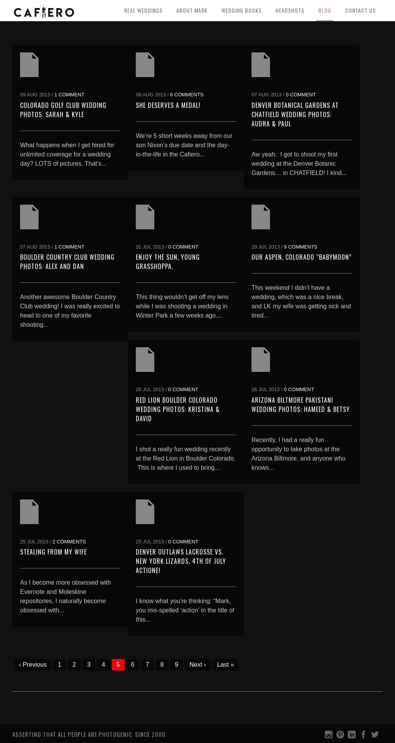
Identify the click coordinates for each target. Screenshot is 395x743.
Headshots (289, 10)
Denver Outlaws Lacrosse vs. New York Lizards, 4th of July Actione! (181, 561)
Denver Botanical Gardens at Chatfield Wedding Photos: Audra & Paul (295, 114)
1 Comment (69, 94)
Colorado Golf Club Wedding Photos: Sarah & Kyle (63, 110)
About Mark (192, 10)
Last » (225, 664)
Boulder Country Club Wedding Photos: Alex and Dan (67, 261)
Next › (197, 664)
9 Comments (300, 247)
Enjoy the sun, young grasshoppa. (168, 261)
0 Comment (301, 94)
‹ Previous (33, 664)
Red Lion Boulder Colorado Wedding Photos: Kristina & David (178, 409)
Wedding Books (241, 10)
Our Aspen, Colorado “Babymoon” (302, 257)
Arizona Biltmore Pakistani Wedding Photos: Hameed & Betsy (301, 404)
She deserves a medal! (168, 105)
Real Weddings (143, 10)
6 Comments (187, 94)
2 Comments (69, 542)
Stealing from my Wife (53, 551)
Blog (324, 10)
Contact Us (360, 10)
